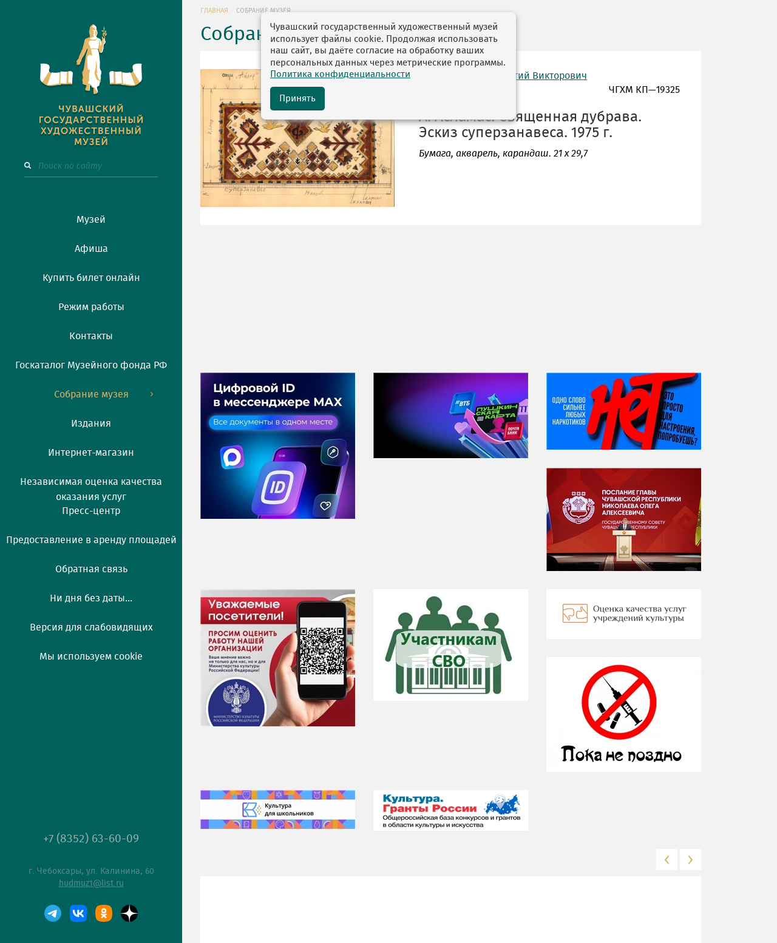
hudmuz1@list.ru (91, 883)
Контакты (91, 336)
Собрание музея (91, 394)
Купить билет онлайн (91, 278)
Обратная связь (91, 569)
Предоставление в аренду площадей (91, 540)
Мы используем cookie (91, 656)
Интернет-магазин (91, 453)
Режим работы (91, 307)
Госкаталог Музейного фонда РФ (91, 365)
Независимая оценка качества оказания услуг (91, 487)
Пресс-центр (91, 511)
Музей (91, 220)
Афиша (91, 249)
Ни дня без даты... (91, 598)
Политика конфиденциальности (340, 74)
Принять (297, 98)
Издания (91, 423)
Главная (214, 10)
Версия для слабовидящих (91, 627)
